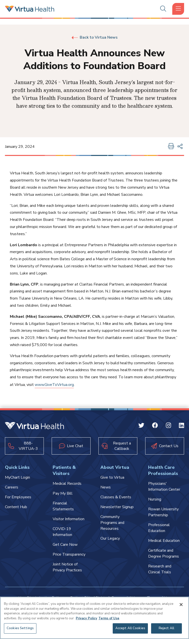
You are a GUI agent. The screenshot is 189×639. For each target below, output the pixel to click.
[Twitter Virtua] (141, 426)
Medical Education (164, 540)
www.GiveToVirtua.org (54, 384)
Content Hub (16, 507)
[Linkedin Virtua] (181, 426)
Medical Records (67, 483)
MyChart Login (17, 477)
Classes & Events (115, 497)
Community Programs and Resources (112, 522)
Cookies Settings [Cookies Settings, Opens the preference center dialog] (20, 628)
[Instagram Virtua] (168, 426)
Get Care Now (65, 544)
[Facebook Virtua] (155, 426)
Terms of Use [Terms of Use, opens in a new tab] (108, 618)
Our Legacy (110, 538)
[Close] (181, 604)
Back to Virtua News (95, 37)
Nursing (154, 499)
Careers (11, 487)
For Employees (18, 497)
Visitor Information (68, 519)
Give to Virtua (112, 477)
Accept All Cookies (130, 628)
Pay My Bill (63, 493)
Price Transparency (69, 554)
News (105, 487)
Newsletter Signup (117, 507)
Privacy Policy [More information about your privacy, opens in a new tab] (86, 618)
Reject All (166, 628)
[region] (94, 618)
